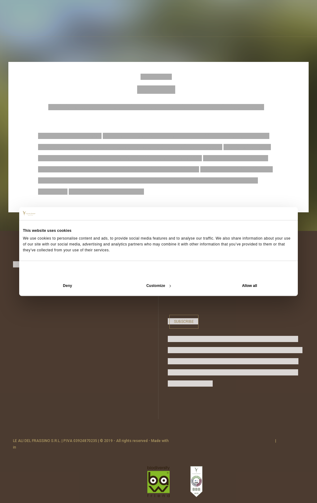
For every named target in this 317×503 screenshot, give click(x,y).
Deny (67, 286)
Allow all (249, 286)
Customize (158, 286)
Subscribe (184, 321)
